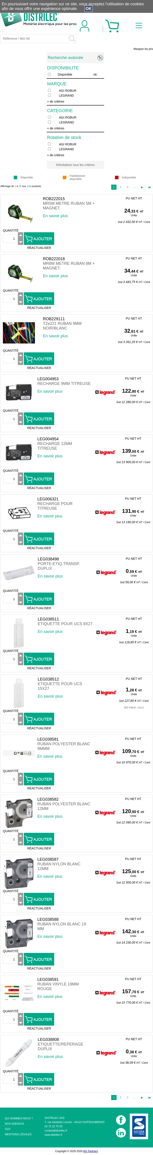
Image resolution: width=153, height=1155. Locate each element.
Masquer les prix (143, 49)
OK (89, 8)
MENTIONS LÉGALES (18, 1134)
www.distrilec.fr (53, 1134)
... (135, 187)
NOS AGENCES (14, 1123)
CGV (8, 1129)
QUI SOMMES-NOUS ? (19, 1118)
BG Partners (90, 1151)
